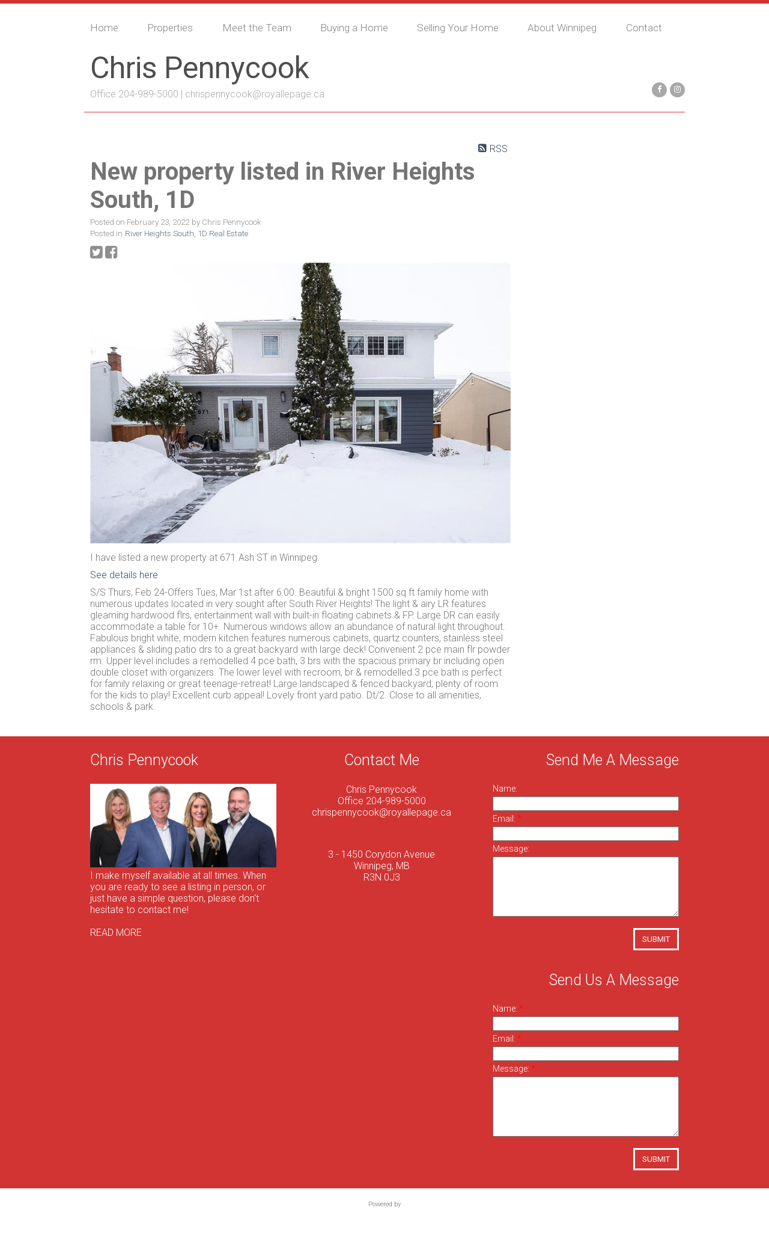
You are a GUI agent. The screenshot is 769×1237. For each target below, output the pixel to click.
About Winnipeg (562, 28)
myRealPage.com (384, 1216)
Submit (656, 939)
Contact (644, 28)
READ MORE (116, 932)
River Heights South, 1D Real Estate (186, 233)
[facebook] (658, 88)
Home (104, 28)
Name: (505, 788)
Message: (511, 849)
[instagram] (676, 88)
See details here (124, 575)
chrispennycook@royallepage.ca (254, 94)
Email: (505, 818)
